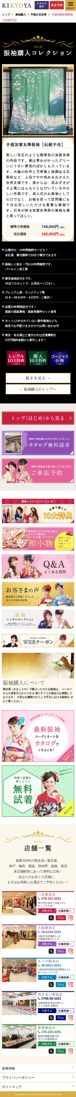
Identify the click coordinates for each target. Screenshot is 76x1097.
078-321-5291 (49, 898)
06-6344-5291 (49, 932)
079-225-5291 (49, 1032)
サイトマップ (38, 1086)
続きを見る (36, 378)
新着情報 (38, 1068)
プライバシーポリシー (38, 1077)
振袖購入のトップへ (40, 389)
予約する (45, 911)
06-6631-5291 (49, 965)
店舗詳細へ (64, 911)
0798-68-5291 (49, 998)
